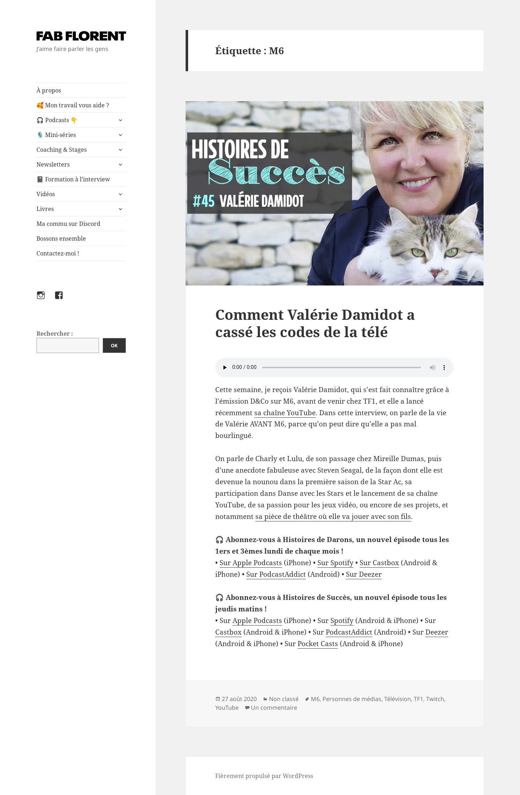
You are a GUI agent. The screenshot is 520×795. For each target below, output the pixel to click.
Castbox (228, 632)
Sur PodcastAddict (276, 574)
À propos (48, 90)
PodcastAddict (349, 632)
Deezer (436, 632)
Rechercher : (54, 334)
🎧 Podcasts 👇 (57, 120)
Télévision (397, 699)
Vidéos (45, 194)
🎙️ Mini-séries (56, 135)
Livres (45, 209)
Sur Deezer (364, 574)
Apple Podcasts (257, 620)
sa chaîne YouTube (285, 412)
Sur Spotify (335, 562)
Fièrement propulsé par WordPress (264, 776)
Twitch (435, 699)
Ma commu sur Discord (68, 224)
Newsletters (53, 164)
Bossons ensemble (61, 238)
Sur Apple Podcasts (251, 562)
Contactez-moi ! (57, 253)
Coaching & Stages (61, 150)
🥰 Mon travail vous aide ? (72, 105)
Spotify (342, 620)
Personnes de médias (351, 699)
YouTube (227, 708)
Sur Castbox (379, 562)
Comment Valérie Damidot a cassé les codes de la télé (315, 323)
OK (114, 345)
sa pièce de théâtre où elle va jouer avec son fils (333, 516)
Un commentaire (274, 708)
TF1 (418, 699)
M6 (315, 699)
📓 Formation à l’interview (73, 179)
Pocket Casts (318, 643)
